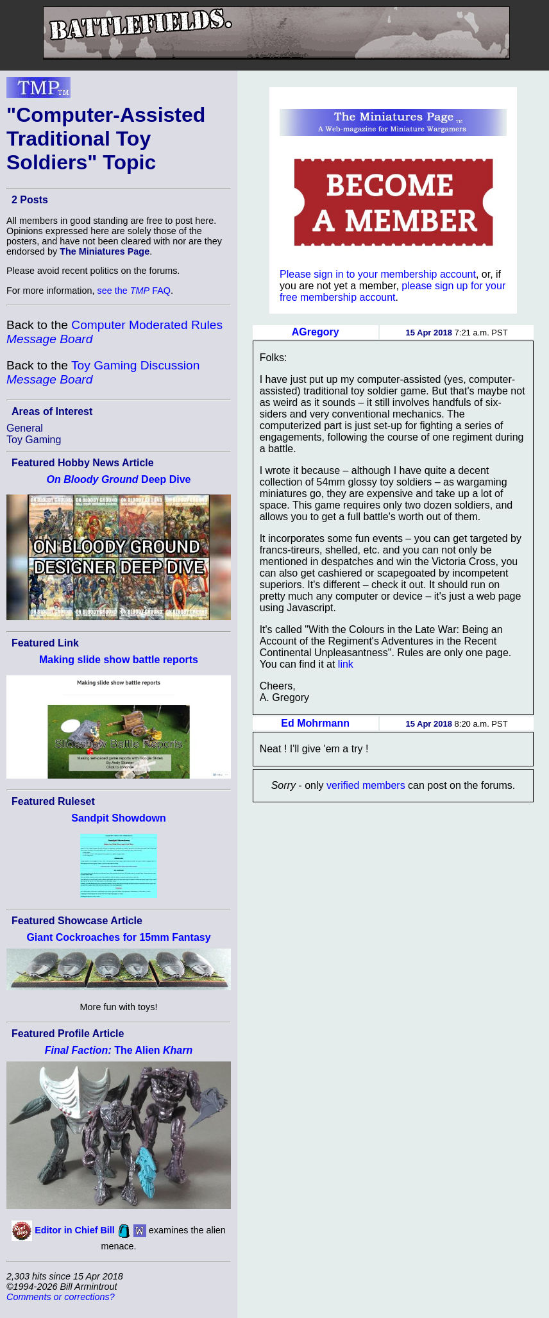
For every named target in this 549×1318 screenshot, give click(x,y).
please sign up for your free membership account (392, 291)
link (345, 664)
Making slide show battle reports (118, 659)
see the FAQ (134, 290)
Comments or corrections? (60, 1297)
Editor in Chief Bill (75, 1230)
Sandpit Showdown (118, 818)
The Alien (119, 1050)
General (24, 428)
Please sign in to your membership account (378, 274)
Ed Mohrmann (315, 723)
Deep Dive (119, 479)
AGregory (315, 331)
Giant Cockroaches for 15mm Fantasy (118, 937)
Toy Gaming (33, 439)
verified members (365, 785)
